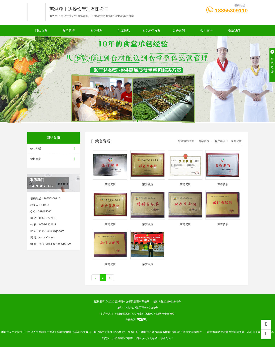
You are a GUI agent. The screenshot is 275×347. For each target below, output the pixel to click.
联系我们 (234, 30)
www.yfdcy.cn (47, 237)
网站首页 (41, 30)
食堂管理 (96, 30)
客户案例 (179, 30)
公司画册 (206, 30)
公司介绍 (53, 148)
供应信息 (124, 30)
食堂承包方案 (151, 30)
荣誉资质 (53, 159)
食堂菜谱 (68, 30)
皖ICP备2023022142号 (167, 301)
